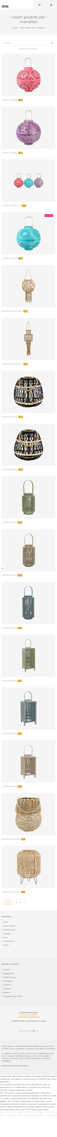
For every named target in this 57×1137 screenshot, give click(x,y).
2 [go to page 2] (12, 902)
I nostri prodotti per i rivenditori (32, 28)
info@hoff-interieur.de (29, 1017)
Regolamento (8, 973)
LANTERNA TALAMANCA (13, 839)
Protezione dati (9, 977)
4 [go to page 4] (20, 902)
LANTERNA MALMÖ (12, 522)
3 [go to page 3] (16, 902)
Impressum (7, 981)
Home (15, 28)
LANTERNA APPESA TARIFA (15, 311)
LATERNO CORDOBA (12, 100)
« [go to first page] (3, 902)
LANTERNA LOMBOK (12, 417)
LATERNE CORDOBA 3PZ (14, 205)
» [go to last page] (24, 902)
